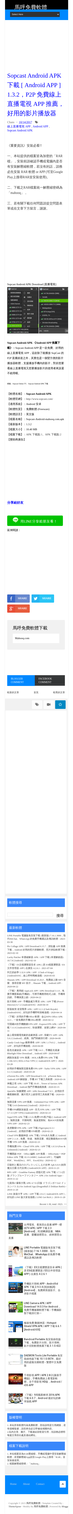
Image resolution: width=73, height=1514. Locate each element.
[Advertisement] (36, 44)
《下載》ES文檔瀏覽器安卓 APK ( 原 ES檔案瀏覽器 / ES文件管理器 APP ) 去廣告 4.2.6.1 (43, 1270)
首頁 (36, 692)
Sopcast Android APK (20, 130)
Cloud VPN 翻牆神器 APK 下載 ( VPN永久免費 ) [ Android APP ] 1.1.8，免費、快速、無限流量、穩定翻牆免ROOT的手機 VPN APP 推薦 (37, 1138)
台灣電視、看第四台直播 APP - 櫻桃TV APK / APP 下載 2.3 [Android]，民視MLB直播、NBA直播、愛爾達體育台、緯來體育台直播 (35, 1231)
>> (65, 1204)
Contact (40, 1483)
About (26, 1483)
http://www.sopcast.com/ (39, 398)
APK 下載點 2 (53, 434)
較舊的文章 (59, 692)
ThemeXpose (15, 1506)
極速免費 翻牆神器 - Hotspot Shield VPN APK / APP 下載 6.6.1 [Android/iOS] (42, 1326)
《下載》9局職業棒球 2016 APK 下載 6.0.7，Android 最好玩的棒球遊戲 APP (42, 1398)
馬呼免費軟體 (31, 7)
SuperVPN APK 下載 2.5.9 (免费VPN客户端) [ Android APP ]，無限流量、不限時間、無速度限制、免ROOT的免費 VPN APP (36, 1120)
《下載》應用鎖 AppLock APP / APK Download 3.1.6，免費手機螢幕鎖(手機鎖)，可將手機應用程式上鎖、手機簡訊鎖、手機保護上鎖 (36, 994)
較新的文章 (13, 692)
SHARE (17, 598)
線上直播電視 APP (18, 126)
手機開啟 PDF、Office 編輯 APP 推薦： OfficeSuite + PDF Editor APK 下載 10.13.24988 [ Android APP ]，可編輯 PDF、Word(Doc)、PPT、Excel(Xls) (36, 1157)
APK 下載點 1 (34, 434)
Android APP (40, 126)
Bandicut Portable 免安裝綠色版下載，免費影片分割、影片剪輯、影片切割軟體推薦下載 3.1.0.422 (43, 1342)
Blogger (65, 1506)
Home (13, 1483)
